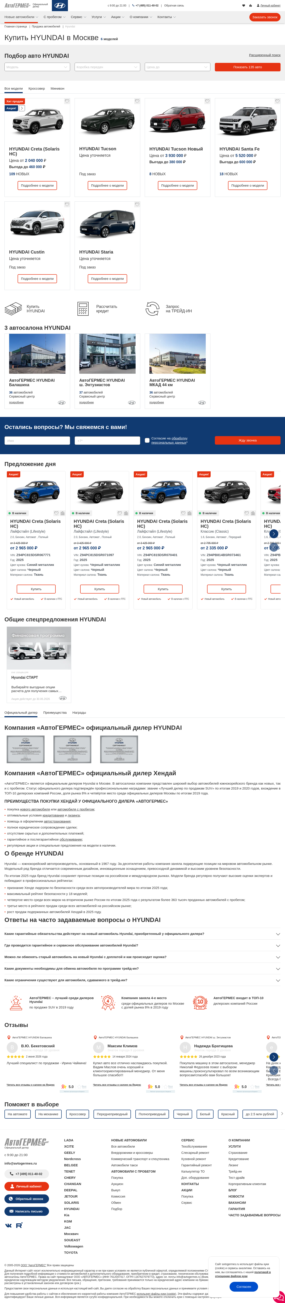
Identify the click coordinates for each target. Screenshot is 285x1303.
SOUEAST (72, 1240)
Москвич (71, 1234)
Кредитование (238, 1159)
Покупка (117, 1177)
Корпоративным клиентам (247, 1184)
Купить (36, 589)
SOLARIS (71, 1202)
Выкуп (115, 1190)
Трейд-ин (235, 1171)
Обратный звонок (29, 1199)
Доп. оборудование (195, 1177)
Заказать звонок (264, 17)
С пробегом (53, 17)
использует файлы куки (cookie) (156, 1293)
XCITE (69, 1146)
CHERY (70, 1177)
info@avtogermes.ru (20, 1163)
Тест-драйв (236, 1177)
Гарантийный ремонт (196, 1165)
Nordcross (72, 1159)
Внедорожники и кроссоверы (132, 1153)
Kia (66, 1215)
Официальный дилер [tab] (20, 712)
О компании (139, 17)
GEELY (69, 1153)
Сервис (77, 17)
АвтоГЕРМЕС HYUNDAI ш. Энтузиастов (208, 1037)
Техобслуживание (194, 1146)
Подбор (116, 1209)
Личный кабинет (29, 1186)
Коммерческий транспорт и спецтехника (140, 1159)
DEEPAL (70, 1190)
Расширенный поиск (265, 55)
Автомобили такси (124, 1165)
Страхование (237, 1153)
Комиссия (118, 1196)
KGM (68, 1221)
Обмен (116, 1202)
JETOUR (71, 1196)
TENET (69, 1171)
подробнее (16, 402)
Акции (116, 17)
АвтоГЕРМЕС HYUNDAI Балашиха (32, 1037)
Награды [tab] (79, 712)
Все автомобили (123, 1146)
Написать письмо (29, 1211)
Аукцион (117, 1184)
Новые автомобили (19, 17)
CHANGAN (72, 1184)
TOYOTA (71, 1252)
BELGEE (71, 1165)
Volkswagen (73, 1246)
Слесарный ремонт (195, 1153)
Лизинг (233, 1165)
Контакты (165, 17)
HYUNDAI (71, 1209)
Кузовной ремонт (193, 1159)
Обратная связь (174, 5)
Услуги (97, 17)
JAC (67, 1227)
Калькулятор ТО (193, 1171)
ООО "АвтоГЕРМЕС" (33, 1265)
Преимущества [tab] (55, 712)
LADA (68, 1140)
